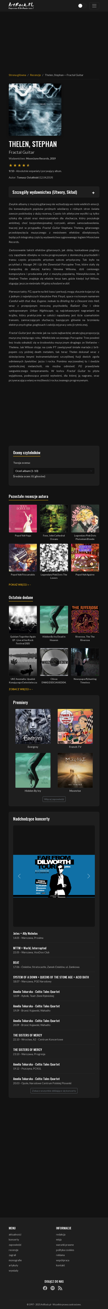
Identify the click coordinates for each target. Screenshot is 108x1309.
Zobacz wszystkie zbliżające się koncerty (54, 1090)
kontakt (60, 1265)
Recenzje (35, 75)
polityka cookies (65, 1250)
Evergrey (33, 746)
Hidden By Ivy (33, 790)
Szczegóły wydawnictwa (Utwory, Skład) (44, 192)
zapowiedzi (15, 1244)
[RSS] (60, 1288)
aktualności (15, 1234)
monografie (15, 1260)
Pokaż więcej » (19, 584)
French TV (75, 746)
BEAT (16, 962)
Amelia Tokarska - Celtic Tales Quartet (36, 991)
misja (59, 1239)
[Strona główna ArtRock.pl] (21, 5)
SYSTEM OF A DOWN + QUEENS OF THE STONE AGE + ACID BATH (51, 977)
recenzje (13, 1250)
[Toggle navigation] (94, 5)
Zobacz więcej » (20, 689)
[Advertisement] (54, 40)
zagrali (12, 1255)
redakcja (60, 1234)
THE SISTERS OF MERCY (27, 1035)
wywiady (13, 1270)
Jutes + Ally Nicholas (25, 933)
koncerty (14, 1239)
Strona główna (17, 75)
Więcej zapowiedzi (54, 799)
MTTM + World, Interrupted (29, 948)
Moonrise (75, 790)
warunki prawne (65, 1244)
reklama (60, 1255)
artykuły (13, 1265)
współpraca (62, 1260)
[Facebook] (45, 1288)
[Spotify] (52, 1288)
